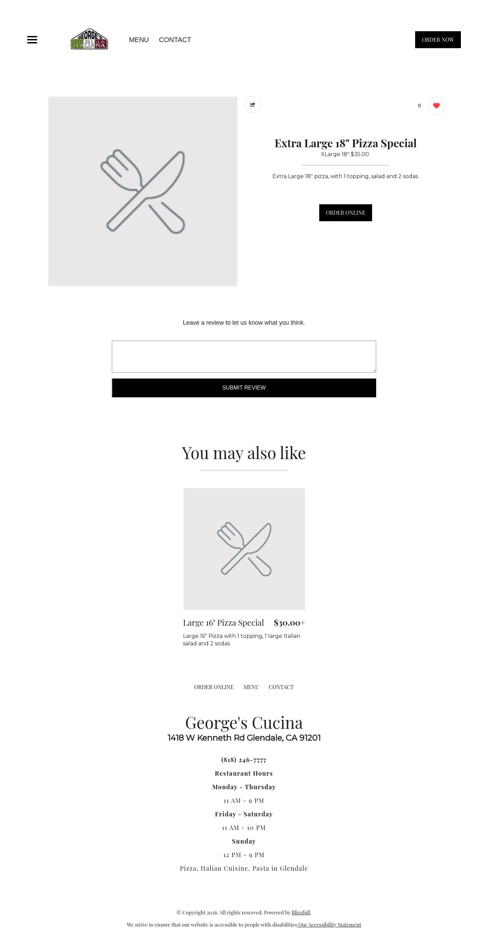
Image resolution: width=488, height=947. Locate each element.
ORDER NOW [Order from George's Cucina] (438, 39)
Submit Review (244, 388)
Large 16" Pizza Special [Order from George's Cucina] (223, 622)
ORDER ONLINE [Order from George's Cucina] (213, 686)
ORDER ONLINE (345, 212)
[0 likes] (434, 106)
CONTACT (175, 39)
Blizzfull (300, 912)
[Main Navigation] (32, 39)
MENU (139, 39)
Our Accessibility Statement (329, 924)
